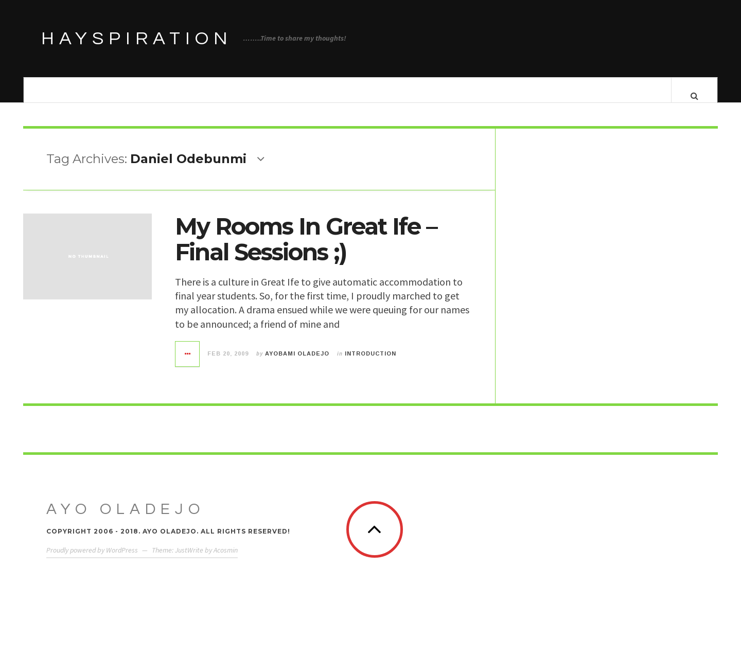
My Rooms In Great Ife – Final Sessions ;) (306, 249)
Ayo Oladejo (125, 519)
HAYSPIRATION (137, 38)
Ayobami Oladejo (297, 364)
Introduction (370, 364)
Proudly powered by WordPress (92, 560)
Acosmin (226, 560)
